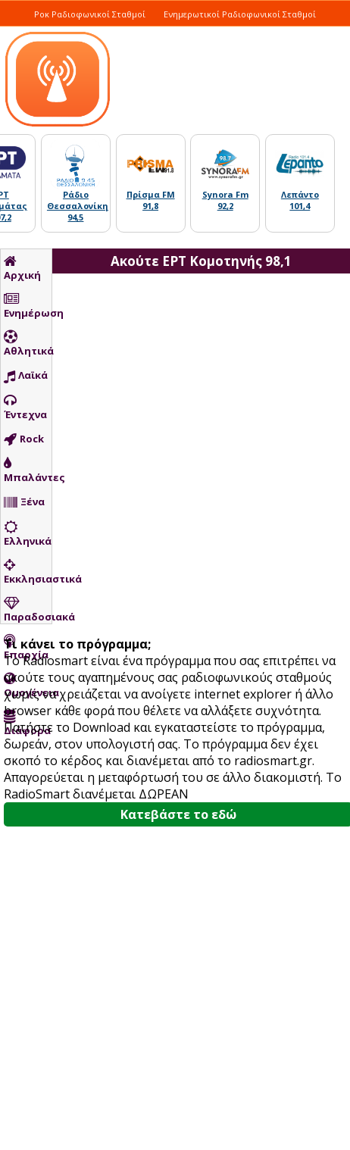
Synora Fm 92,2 (225, 200)
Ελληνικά (28, 534)
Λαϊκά (26, 375)
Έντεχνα (25, 407)
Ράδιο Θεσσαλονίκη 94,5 (77, 206)
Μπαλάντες (28, 470)
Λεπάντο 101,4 (300, 200)
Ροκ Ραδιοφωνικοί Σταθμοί (89, 14)
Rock (24, 439)
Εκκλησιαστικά (28, 572)
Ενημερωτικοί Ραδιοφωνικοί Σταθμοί (240, 14)
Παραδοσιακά (28, 609)
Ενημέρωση (28, 306)
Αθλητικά (28, 344)
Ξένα (24, 502)
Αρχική (22, 268)
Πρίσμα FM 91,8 (151, 200)
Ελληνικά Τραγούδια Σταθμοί (273, 30)
